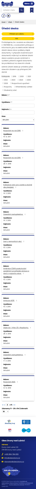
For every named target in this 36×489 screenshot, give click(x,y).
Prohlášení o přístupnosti (25, 483)
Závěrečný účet (10, 90)
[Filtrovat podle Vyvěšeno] (18, 105)
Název (5, 95)
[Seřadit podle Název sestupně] (9, 95)
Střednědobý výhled (24, 87)
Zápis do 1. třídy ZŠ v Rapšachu (17, 328)
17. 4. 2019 (7, 361)
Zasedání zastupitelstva (14, 214)
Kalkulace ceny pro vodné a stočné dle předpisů (17, 186)
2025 (29, 80)
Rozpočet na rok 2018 (13, 130)
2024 (21, 80)
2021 (29, 76)
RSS (24, 38)
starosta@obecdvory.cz (14, 461)
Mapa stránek (14, 483)
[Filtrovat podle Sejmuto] (18, 112)
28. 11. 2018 (7, 164)
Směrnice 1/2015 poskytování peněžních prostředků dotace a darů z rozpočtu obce (16, 271)
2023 (13, 80)
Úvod (3, 22)
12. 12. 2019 (7, 388)
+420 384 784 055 (11, 454)
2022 (6, 80)
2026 (6, 83)
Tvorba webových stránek (16, 484)
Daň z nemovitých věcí (14, 241)
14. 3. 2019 (7, 193)
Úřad (10, 22)
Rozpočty (8, 87)
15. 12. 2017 (7, 136)
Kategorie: (6, 76)
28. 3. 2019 (7, 334)
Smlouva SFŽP (10, 300)
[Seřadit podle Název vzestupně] (9, 94)
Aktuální (6, 146)
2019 (14, 76)
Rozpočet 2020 (10, 382)
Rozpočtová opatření (20, 83)
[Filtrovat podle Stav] (18, 120)
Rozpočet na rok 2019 (13, 158)
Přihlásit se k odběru (21, 34)
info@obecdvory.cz (12, 458)
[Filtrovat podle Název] (18, 98)
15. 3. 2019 (7, 247)
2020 (22, 76)
